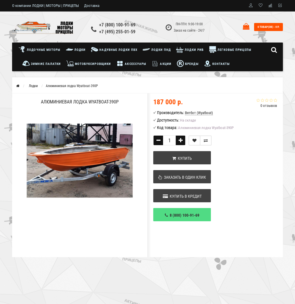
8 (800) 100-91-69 (182, 215)
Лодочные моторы (40, 49)
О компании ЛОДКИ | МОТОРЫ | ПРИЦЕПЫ (45, 5)
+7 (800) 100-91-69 (117, 25)
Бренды (187, 63)
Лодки (76, 49)
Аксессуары (131, 63)
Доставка (91, 5)
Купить (182, 158)
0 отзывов (268, 105)
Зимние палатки (41, 63)
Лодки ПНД (157, 49)
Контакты (217, 63)
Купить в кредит (182, 196)
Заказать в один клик (182, 177)
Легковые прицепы (230, 49)
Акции (161, 63)
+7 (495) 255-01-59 (117, 31)
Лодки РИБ (190, 49)
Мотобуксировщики (88, 63)
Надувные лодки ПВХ (114, 49)
